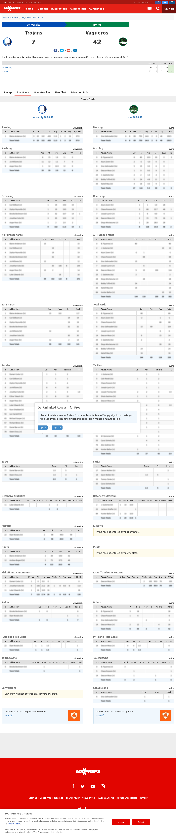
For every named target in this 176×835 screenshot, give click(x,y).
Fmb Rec (49, 500)
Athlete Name (15, 132)
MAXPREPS (9, 2)
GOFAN (20, 2)
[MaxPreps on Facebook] (158, 2)
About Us (33, 798)
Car (42, 153)
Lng (69, 132)
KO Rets (31, 577)
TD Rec (44, 662)
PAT (35, 641)
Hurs (76, 466)
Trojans (33, 32)
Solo (47, 370)
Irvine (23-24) (134, 117)
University (33, 25)
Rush (45, 239)
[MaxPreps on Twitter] (165, 2)
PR (66, 239)
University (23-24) (42, 117)
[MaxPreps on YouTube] (93, 786)
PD (43, 500)
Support (144, 798)
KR (60, 239)
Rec (48, 200)
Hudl (8, 715)
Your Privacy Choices (127, 798)
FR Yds (57, 500)
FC (73, 577)
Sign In (42, 427)
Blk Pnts (70, 500)
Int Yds (33, 500)
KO (44, 530)
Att (38, 132)
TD (61, 132)
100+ (72, 153)
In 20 (78, 551)
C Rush (145, 692)
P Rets (54, 577)
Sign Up (57, 427)
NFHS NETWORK (33, 2)
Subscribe (58, 798)
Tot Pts (77, 607)
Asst (55, 370)
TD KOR (72, 662)
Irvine (97, 25)
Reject (141, 822)
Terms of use (88, 798)
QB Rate (77, 132)
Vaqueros (97, 32)
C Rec (157, 692)
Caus (64, 500)
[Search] (158, 8)
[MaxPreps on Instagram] (172, 2)
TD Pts (47, 607)
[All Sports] (109, 8)
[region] (88, 822)
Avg (55, 132)
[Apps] (149, 8)
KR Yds (79, 577)
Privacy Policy (73, 798)
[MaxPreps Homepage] (88, 771)
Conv (55, 607)
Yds (43, 132)
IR (72, 239)
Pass (60, 309)
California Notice (106, 798)
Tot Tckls (67, 370)
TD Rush (35, 662)
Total (78, 239)
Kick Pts (68, 607)
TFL (78, 370)
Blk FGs (79, 500)
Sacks (54, 466)
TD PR (64, 662)
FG (53, 641)
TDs (39, 607)
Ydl (66, 466)
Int (65, 132)
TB (79, 530)
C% (49, 132)
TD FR (51, 662)
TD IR (58, 662)
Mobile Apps (45, 798)
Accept (121, 822)
